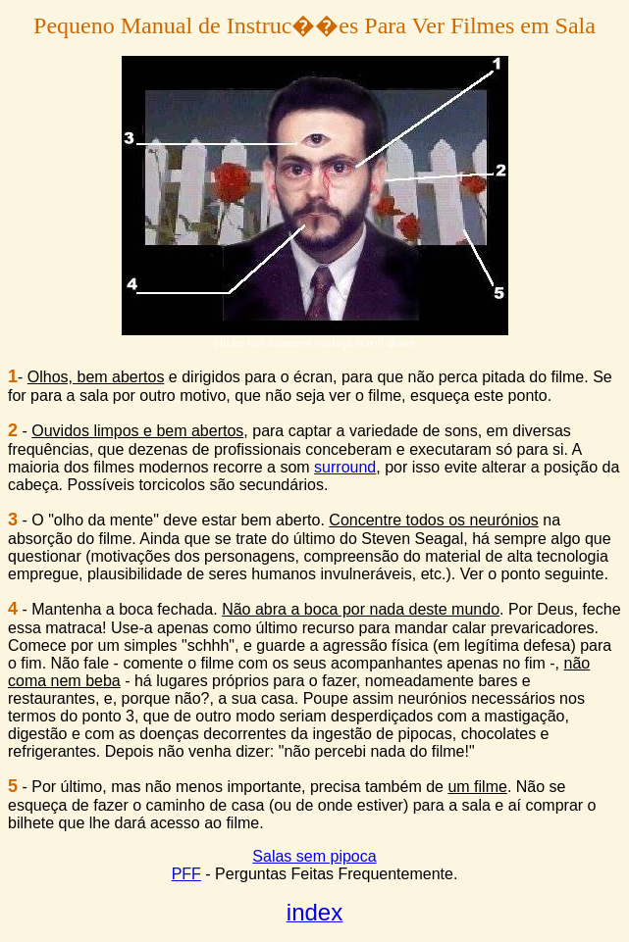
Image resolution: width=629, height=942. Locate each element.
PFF (186, 874)
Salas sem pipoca (314, 856)
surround (345, 467)
